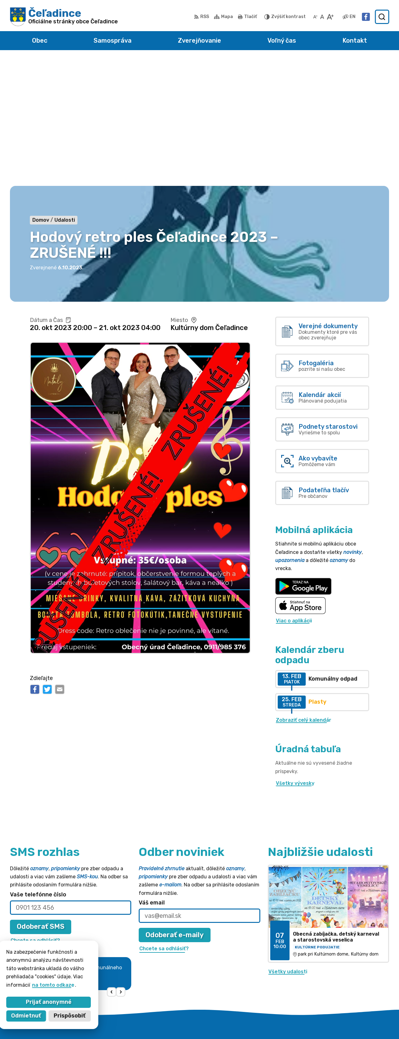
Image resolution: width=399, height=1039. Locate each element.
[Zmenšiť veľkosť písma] (315, 16)
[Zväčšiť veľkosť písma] (330, 16)
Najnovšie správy (50, 867)
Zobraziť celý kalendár (303, 593)
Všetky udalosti (287, 845)
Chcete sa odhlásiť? (35, 814)
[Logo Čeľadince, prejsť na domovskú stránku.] (64, 16)
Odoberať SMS (40, 800)
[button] (112, 865)
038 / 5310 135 (332, 974)
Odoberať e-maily (175, 808)
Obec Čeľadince (285, 1022)
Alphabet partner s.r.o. (192, 1022)
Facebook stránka (336, 988)
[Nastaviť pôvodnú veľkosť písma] (322, 16)
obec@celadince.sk (337, 981)
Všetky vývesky (295, 656)
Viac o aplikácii (294, 494)
